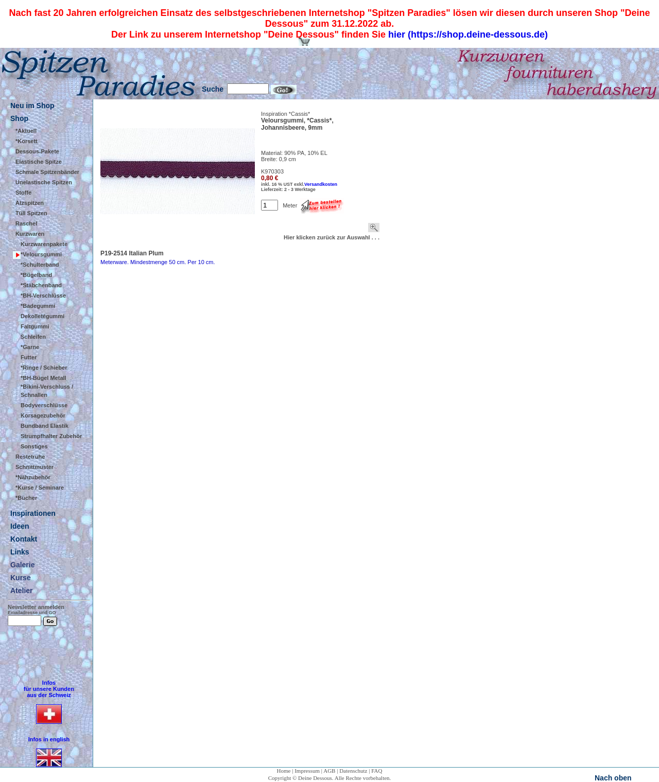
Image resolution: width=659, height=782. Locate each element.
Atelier (21, 590)
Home (284, 771)
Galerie (22, 565)
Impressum (307, 771)
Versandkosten (320, 184)
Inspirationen (33, 513)
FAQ (376, 771)
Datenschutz (353, 771)
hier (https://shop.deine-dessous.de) (468, 34)
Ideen (19, 526)
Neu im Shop (32, 105)
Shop (19, 118)
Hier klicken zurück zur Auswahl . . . (331, 237)
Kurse (20, 578)
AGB (329, 771)
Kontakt (23, 539)
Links (19, 552)
